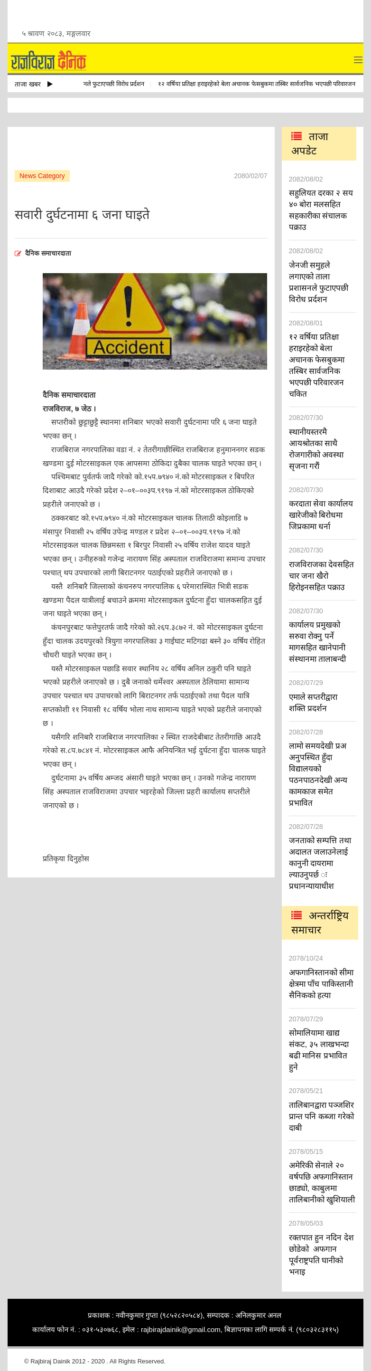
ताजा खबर (34, 84)
